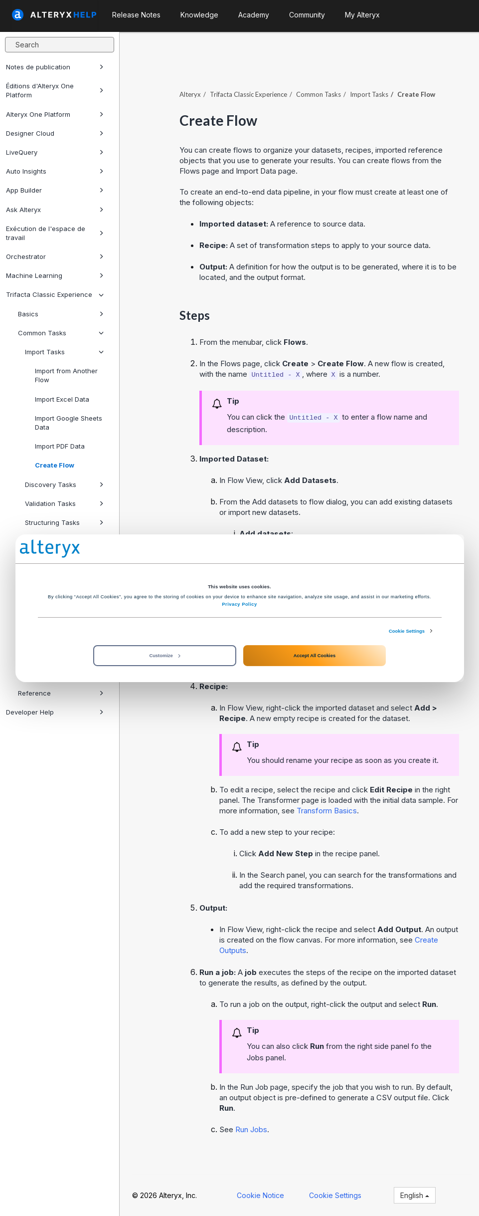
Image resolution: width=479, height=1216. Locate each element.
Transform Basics (327, 810)
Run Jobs (251, 1129)
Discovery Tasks (64, 484)
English (414, 1195)
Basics (61, 314)
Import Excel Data (62, 399)
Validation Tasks (64, 503)
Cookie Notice (260, 1195)
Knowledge (199, 14)
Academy (253, 14)
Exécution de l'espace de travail (55, 233)
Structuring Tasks (64, 522)
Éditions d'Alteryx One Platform (55, 90)
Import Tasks (64, 352)
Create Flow (54, 465)
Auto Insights (55, 171)
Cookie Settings (407, 630)
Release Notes (136, 14)
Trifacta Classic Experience (55, 294)
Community (307, 14)
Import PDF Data (60, 446)
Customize (164, 655)
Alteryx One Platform (55, 114)
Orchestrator (55, 256)
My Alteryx (362, 14)
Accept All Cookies (314, 655)
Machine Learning (55, 275)
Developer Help (55, 712)
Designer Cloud (55, 133)
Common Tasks (61, 333)
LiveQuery (55, 152)
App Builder (55, 190)
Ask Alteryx (55, 210)
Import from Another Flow (66, 375)
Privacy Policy (239, 604)
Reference (61, 693)
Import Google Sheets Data (68, 422)
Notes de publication (55, 67)
